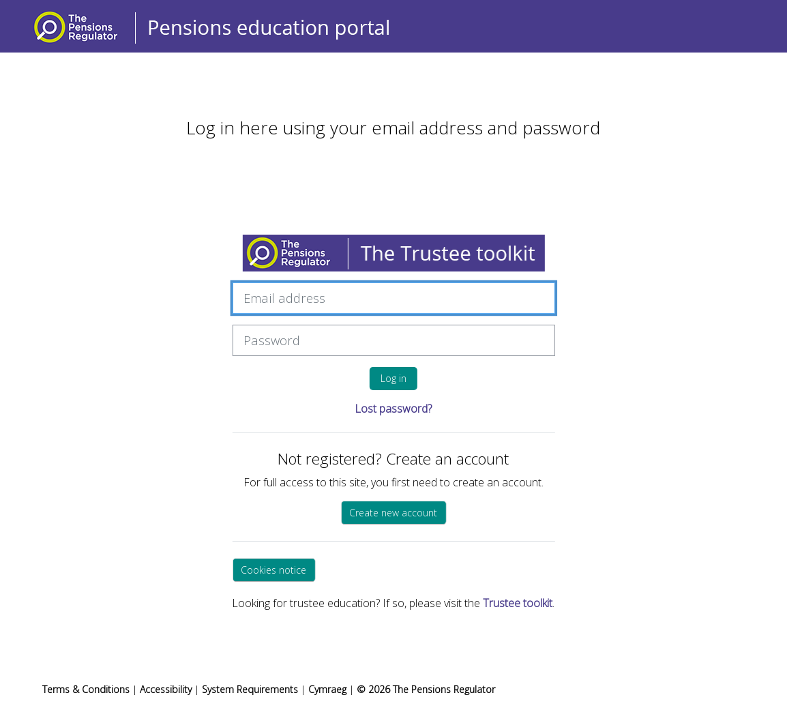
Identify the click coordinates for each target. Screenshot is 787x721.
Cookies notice (273, 569)
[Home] (227, 25)
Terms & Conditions (86, 689)
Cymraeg (328, 689)
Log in (393, 378)
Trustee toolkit (517, 602)
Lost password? (393, 408)
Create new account (393, 512)
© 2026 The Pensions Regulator (426, 689)
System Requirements (250, 689)
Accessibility (166, 689)
